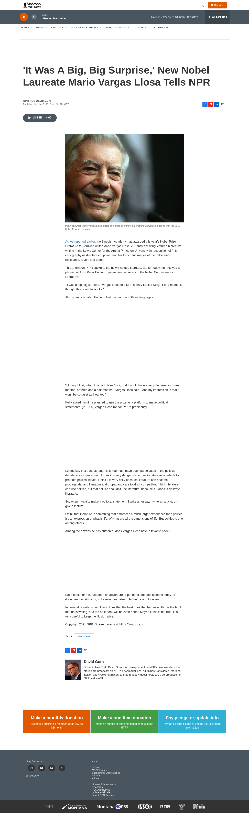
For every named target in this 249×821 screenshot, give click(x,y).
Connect (140, 35)
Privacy (96, 783)
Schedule (161, 35)
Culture (57, 35)
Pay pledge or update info (192, 725)
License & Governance (104, 792)
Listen (24, 35)
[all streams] (217, 24)
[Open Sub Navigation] (31, 35)
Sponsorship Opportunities (106, 780)
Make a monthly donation (57, 725)
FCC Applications (101, 797)
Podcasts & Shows (84, 35)
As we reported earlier (80, 249)
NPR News (83, 644)
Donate (221, 9)
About (95, 769)
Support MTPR (116, 35)
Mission (96, 775)
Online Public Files (102, 800)
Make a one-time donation (124, 725)
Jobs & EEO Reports (103, 803)
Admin (95, 786)
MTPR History (99, 778)
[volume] (34, 24)
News (40, 35)
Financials (97, 794)
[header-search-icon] (204, 8)
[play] (24, 25)
